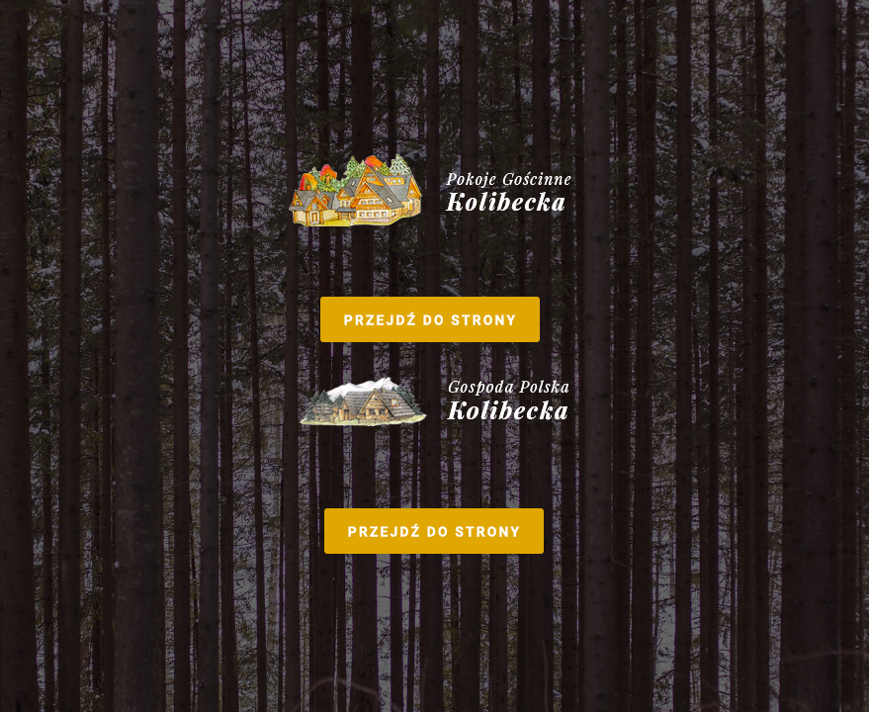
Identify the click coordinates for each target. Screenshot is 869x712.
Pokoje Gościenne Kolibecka (435, 250)
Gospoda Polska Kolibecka (434, 462)
